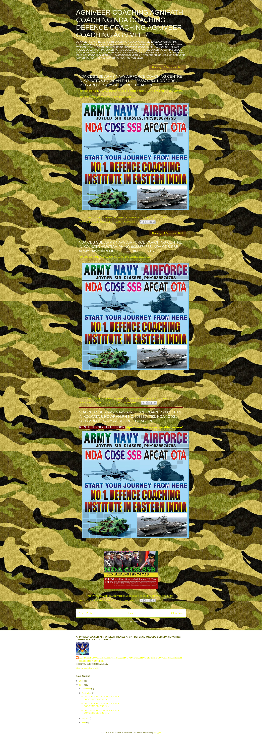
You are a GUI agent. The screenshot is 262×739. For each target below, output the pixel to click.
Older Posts (177, 613)
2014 (81, 685)
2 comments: (129, 600)
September (87, 693)
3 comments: (129, 221)
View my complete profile (87, 668)
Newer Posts (85, 613)
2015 (81, 681)
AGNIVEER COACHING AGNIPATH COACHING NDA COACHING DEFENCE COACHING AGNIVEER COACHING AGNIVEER (129, 24)
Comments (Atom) (137, 621)
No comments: (130, 402)
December (86, 688)
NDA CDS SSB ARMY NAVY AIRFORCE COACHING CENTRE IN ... (100, 698)
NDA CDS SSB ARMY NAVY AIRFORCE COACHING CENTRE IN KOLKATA (115, 257)
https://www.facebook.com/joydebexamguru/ (154, 427)
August (85, 718)
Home (131, 613)
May (84, 722)
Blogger (157, 732)
